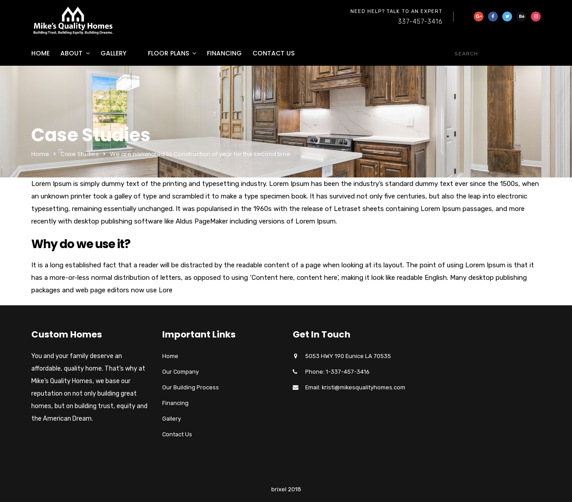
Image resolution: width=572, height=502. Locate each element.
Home (40, 53)
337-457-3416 (420, 21)
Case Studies (79, 154)
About (71, 53)
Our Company (180, 371)
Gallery (113, 53)
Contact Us (273, 53)
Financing (224, 53)
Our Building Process (190, 387)
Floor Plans (168, 53)
